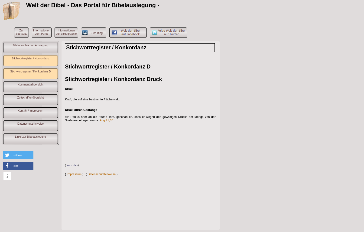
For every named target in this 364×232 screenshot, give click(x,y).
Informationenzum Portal (41, 32)
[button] (18, 155)
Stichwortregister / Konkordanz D (30, 71)
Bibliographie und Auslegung (30, 45)
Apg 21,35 (106, 120)
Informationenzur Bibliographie (66, 32)
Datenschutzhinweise (30, 123)
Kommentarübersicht (30, 84)
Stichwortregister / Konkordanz (30, 58)
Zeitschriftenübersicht (30, 97)
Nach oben (72, 165)
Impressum (74, 174)
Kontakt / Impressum (30, 110)
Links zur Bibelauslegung (30, 136)
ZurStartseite (21, 32)
